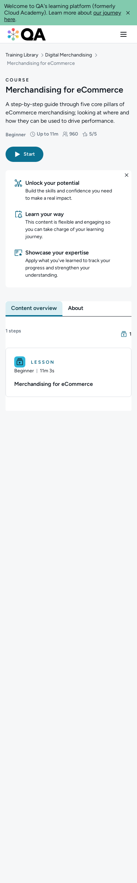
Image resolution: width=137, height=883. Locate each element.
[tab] (34, 298)
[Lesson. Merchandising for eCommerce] (68, 362)
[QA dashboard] (27, 34)
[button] (128, 13)
